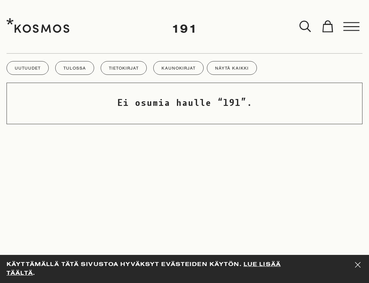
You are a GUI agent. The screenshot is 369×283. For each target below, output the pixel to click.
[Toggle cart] (327, 27)
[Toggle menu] (352, 27)
